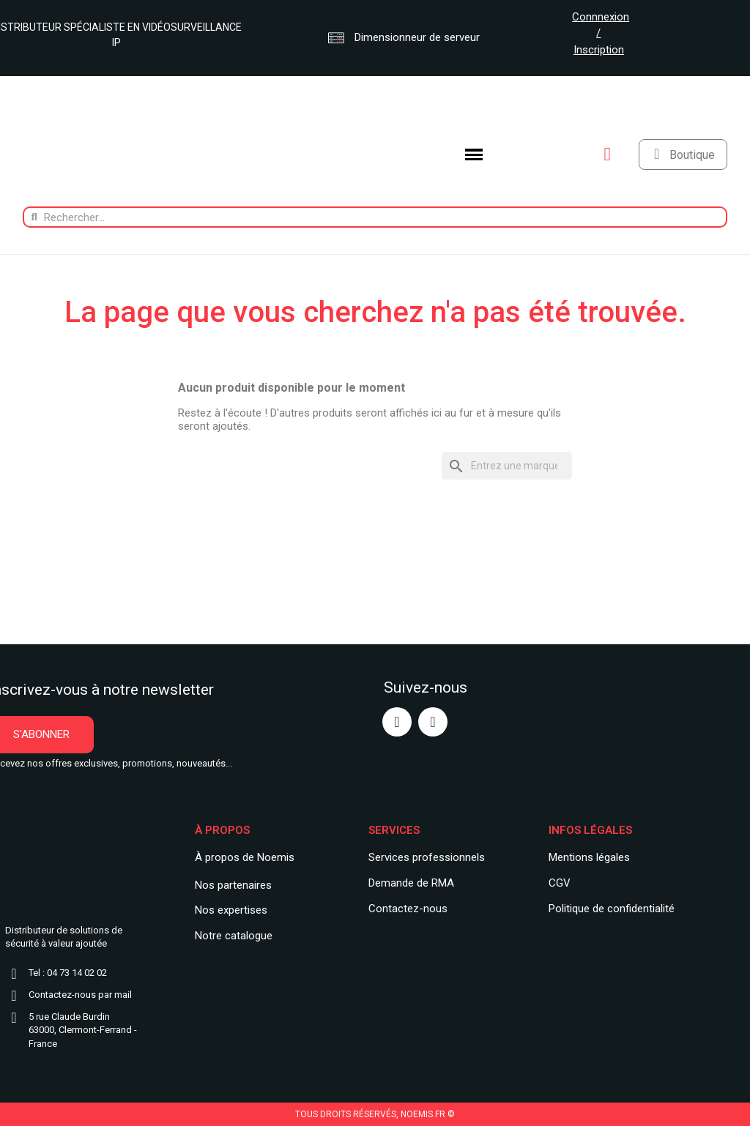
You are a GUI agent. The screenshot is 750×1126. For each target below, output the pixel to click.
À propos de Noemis (244, 857)
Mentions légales (589, 857)
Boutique (692, 155)
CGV (560, 883)
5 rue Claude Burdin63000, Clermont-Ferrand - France (83, 1030)
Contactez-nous (408, 908)
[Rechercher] (507, 466)
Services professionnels (426, 857)
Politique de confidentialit (609, 908)
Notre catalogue (233, 935)
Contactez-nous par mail (80, 994)
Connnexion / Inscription (600, 33)
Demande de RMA (411, 883)
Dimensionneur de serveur (404, 37)
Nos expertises (231, 910)
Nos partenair (227, 885)
